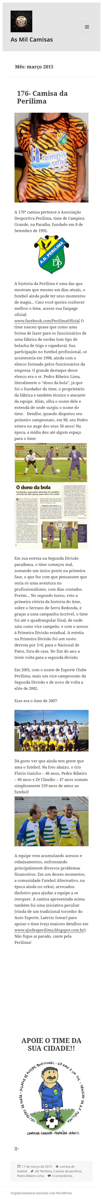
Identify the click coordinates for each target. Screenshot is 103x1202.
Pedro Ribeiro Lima (30, 1176)
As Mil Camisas (32, 39)
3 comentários (62, 1176)
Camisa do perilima (67, 1171)
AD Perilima (43, 1171)
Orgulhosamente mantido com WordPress (41, 1193)
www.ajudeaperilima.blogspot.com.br (49, 929)
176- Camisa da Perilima (42, 97)
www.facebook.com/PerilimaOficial (47, 320)
